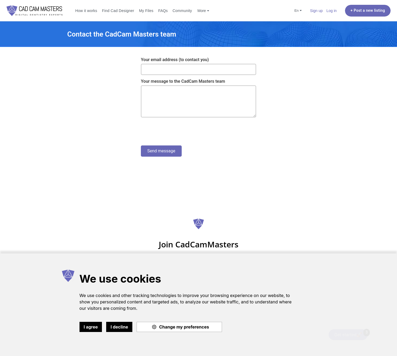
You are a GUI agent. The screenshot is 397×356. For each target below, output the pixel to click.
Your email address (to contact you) (175, 59)
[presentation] (181, 131)
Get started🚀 (351, 333)
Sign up (316, 10)
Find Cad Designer (118, 10)
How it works (86, 10)
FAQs (163, 10)
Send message (161, 150)
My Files (146, 10)
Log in (332, 10)
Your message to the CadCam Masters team (183, 81)
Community (182, 10)
